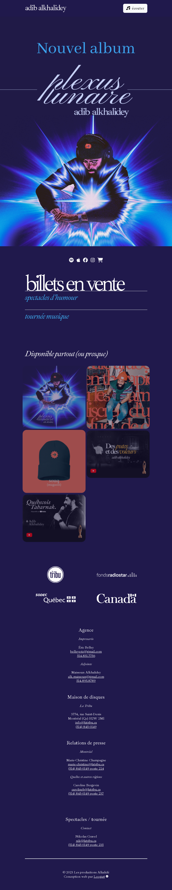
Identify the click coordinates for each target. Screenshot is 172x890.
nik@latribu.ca (86, 841)
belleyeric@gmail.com (86, 651)
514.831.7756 (86, 656)
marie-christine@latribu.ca (86, 764)
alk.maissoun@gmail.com (86, 677)
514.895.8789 (86, 681)
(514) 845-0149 (86, 727)
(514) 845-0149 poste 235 (86, 845)
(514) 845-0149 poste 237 (86, 793)
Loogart (101, 877)
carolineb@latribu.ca (86, 789)
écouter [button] (135, 8)
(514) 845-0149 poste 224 (86, 769)
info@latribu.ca (86, 722)
